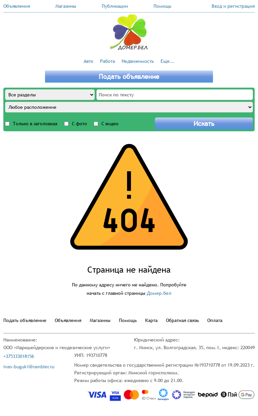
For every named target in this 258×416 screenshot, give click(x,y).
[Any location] (129, 107)
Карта (151, 320)
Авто (88, 61)
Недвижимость (138, 61)
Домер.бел (159, 293)
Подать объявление (129, 76)
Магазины (65, 6)
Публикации (115, 6)
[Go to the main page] (129, 32)
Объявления (16, 6)
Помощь (162, 6)
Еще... (168, 61)
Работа (107, 61)
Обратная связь (182, 320)
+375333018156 (18, 356)
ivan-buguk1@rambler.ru (28, 367)
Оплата (214, 320)
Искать (204, 123)
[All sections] (50, 94)
